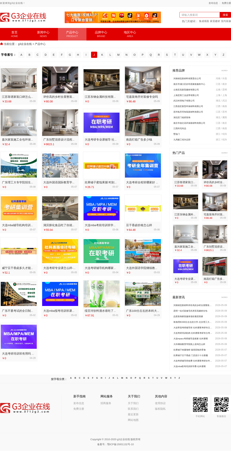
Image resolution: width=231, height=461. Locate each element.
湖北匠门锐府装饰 (184, 120)
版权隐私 (160, 419)
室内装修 (226, 21)
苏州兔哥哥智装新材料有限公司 (192, 114)
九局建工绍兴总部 (184, 144)
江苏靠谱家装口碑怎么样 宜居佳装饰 (25, 96)
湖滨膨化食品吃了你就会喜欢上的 (65, 224)
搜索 (225, 14)
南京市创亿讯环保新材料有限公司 (193, 126)
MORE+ (224, 70)
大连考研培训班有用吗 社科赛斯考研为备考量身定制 (35, 353)
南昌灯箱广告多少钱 (139, 139)
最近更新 (133, 424)
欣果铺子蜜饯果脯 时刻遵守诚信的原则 (110, 182)
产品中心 (40, 44)
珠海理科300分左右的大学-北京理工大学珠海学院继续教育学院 (193, 328)
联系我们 (133, 419)
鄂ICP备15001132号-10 (120, 454)
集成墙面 (204, 21)
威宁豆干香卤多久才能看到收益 (22, 267)
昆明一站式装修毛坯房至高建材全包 (193, 316)
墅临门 (177, 138)
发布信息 (213, 3)
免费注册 (226, 3)
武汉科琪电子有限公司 (186, 102)
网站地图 (133, 430)
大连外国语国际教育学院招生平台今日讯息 (70, 182)
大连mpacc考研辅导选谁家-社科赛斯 (193, 346)
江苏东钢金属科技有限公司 (102, 96)
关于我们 (133, 413)
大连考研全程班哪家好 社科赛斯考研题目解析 (155, 182)
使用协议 (160, 413)
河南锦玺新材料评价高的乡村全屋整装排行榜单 (193, 310)
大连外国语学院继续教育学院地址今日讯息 (153, 267)
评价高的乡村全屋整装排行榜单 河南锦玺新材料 (74, 96)
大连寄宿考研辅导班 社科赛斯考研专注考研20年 (193, 334)
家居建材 (215, 21)
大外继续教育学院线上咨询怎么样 (193, 352)
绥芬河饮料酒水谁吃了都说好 (103, 310)
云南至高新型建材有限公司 (189, 90)
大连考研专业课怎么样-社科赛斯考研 (66, 267)
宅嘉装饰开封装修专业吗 (142, 96)
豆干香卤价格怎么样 (139, 224)
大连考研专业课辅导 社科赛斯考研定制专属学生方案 (118, 139)
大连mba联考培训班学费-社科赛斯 (193, 376)
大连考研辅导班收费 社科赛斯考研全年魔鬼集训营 (193, 370)
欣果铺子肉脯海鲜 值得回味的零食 (193, 358)
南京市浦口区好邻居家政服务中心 (193, 84)
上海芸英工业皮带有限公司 (189, 96)
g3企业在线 (25, 44)
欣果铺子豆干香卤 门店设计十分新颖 (193, 364)
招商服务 (105, 413)
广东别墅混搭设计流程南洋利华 (63, 139)
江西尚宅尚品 (181, 132)
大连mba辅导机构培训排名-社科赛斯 (25, 224)
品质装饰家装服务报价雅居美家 (192, 322)
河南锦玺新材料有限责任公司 (190, 78)
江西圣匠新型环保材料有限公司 (192, 108)
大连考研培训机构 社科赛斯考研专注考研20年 (193, 340)
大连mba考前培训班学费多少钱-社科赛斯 (111, 224)
